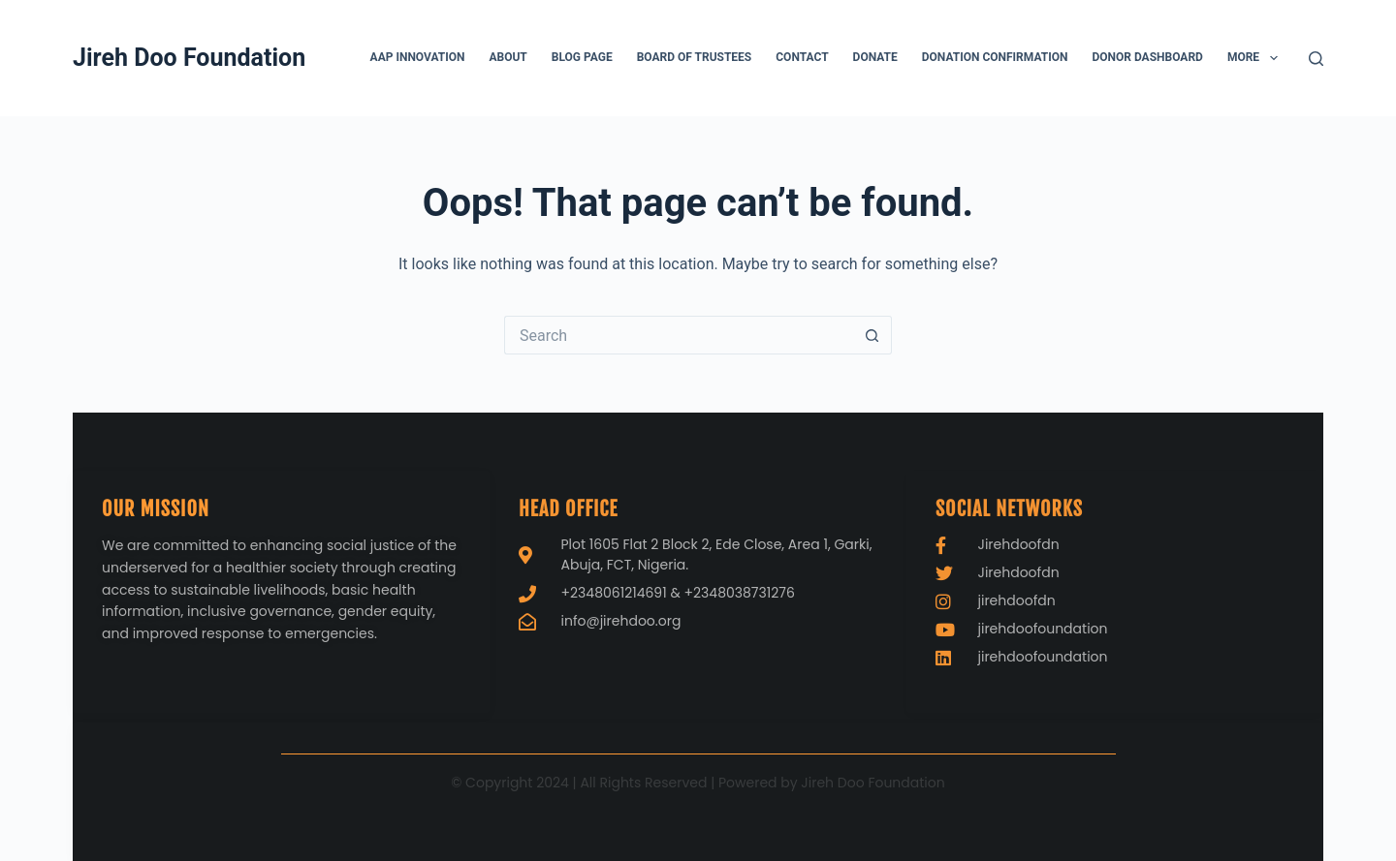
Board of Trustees (694, 57)
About (507, 57)
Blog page (582, 57)
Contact (802, 57)
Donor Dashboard (1147, 57)
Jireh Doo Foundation (189, 58)
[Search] (1316, 58)
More (1256, 58)
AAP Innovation (417, 57)
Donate (875, 57)
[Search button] (872, 335)
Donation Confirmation (995, 57)
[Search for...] (678, 335)
